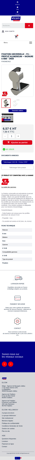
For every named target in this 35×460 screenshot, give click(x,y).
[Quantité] (11, 136)
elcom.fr (17, 4)
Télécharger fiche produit (17, 167)
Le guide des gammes (8, 187)
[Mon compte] (8, 31)
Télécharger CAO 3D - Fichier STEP (15, 162)
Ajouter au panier (17, 142)
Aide (17, 9)
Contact (17, 14)
